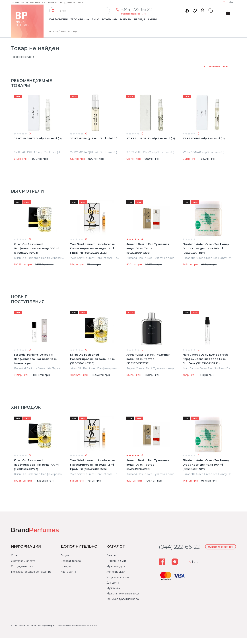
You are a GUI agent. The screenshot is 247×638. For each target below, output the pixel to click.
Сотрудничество (67, 2)
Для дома (112, 582)
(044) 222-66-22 (136, 9)
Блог (80, 2)
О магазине (18, 2)
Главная (53, 31)
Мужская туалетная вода (122, 593)
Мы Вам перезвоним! (133, 13)
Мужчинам (109, 19)
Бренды (139, 19)
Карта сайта (68, 571)
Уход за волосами (117, 577)
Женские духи (115, 571)
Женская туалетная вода (122, 599)
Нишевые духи (116, 560)
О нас (14, 555)
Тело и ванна (80, 19)
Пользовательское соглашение (31, 571)
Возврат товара (71, 560)
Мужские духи (115, 566)
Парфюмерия (58, 19)
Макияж (125, 19)
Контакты (52, 2)
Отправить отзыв (216, 66)
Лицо (95, 19)
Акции (152, 19)
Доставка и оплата (35, 2)
